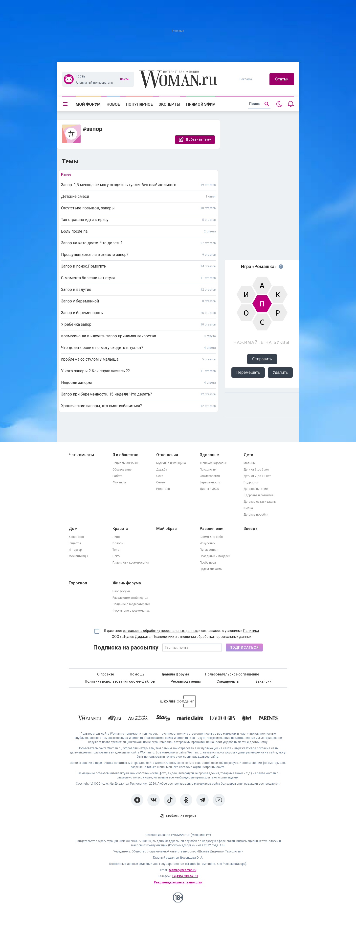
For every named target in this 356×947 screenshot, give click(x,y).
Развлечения (212, 528)
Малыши (250, 463)
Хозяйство (76, 537)
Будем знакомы (211, 569)
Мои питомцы (78, 556)
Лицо (116, 537)
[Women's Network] (178, 706)
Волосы (118, 543)
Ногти (116, 556)
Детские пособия (256, 514)
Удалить (280, 372)
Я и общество (125, 454)
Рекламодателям (186, 681)
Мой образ (166, 528)
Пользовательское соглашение (232, 674)
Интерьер (75, 549)
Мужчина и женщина (171, 463)
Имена (248, 508)
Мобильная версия (181, 816)
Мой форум (88, 104)
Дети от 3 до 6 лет (256, 469)
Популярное (139, 104)
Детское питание (256, 489)
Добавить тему (198, 139)
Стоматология (210, 476)
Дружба (161, 469)
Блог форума (121, 591)
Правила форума (174, 674)
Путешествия (209, 549)
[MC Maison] (138, 719)
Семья (160, 482)
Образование (122, 469)
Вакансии (263, 681)
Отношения (167, 454)
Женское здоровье (213, 463)
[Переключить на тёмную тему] (279, 104)
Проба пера (208, 562)
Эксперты (169, 104)
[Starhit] (163, 719)
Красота (120, 528)
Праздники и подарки (215, 556)
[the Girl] (246, 719)
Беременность (210, 482)
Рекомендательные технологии (178, 882)
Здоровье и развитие (258, 495)
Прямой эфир (200, 104)
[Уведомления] (290, 104)
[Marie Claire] (190, 719)
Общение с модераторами (131, 604)
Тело (115, 549)
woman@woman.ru (182, 870)
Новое (113, 104)
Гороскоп (78, 583)
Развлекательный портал (130, 597)
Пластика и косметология (130, 562)
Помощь (137, 674)
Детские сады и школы (260, 501)
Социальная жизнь (125, 463)
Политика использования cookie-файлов (120, 681)
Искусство (207, 543)
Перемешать (248, 372)
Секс (159, 476)
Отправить (262, 359)
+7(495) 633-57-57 (185, 876)
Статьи (282, 79)
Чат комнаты (81, 454)
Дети (248, 454)
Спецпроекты (228, 681)
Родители (163, 489)
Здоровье (209, 454)
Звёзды (251, 528)
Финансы (119, 482)
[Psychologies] (222, 719)
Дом (73, 528)
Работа (117, 476)
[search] (259, 104)
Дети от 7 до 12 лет (257, 476)
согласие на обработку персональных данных (160, 631)
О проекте (105, 674)
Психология (208, 469)
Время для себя (211, 537)
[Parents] (268, 719)
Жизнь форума (126, 583)
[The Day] (114, 719)
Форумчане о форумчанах (131, 610)
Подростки (251, 482)
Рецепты (75, 543)
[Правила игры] (281, 266)
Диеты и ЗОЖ (209, 489)
